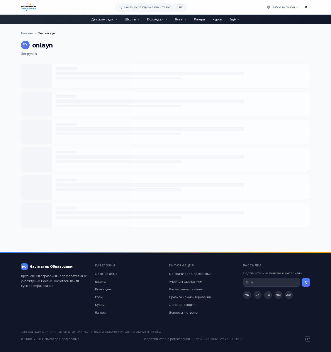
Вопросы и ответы (183, 312)
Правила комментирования (190, 297)
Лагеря (199, 19)
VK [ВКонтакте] (247, 294)
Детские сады (104, 19)
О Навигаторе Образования (190, 274)
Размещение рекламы (186, 289)
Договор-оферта (182, 305)
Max (278, 294)
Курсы (217, 19)
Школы (132, 19)
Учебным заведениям (185, 281)
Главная (27, 33)
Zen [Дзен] (289, 294)
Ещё (234, 19)
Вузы (181, 19)
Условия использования (135, 331)
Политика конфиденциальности (96, 331)
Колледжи (157, 19)
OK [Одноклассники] (257, 294)
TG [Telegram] (268, 294)
